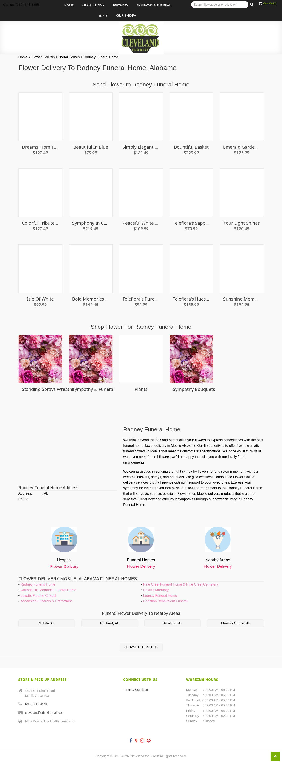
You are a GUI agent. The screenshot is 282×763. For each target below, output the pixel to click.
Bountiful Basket (191, 147)
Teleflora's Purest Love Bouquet (155, 299)
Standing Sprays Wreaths (48, 389)
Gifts (103, 16)
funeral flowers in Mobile (141, 451)
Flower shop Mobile (192, 493)
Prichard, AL (109, 623)
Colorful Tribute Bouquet (48, 223)
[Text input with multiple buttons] (219, 4)
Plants (141, 389)
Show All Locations (141, 647)
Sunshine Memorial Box (248, 299)
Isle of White (40, 299)
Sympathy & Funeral (154, 5)
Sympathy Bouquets (194, 389)
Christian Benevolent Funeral (165, 601)
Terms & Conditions (136, 689)
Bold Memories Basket (95, 299)
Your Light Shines (241, 223)
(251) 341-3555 (36, 704)
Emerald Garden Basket (248, 147)
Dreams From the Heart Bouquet (57, 147)
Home (69, 5)
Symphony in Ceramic (95, 223)
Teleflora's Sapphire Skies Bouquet (209, 223)
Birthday (120, 5)
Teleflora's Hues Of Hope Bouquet (208, 299)
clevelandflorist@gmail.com (45, 712)
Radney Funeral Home (101, 57)
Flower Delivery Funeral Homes (56, 57)
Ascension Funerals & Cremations (47, 601)
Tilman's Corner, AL (235, 623)
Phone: (23, 499)
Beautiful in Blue (90, 147)
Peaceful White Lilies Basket (152, 223)
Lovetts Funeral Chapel (38, 595)
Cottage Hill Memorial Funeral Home (48, 590)
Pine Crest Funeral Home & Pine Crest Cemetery (180, 584)
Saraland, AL (172, 623)
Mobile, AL (47, 623)
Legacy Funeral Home (160, 595)
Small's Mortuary (156, 590)
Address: (25, 493)
